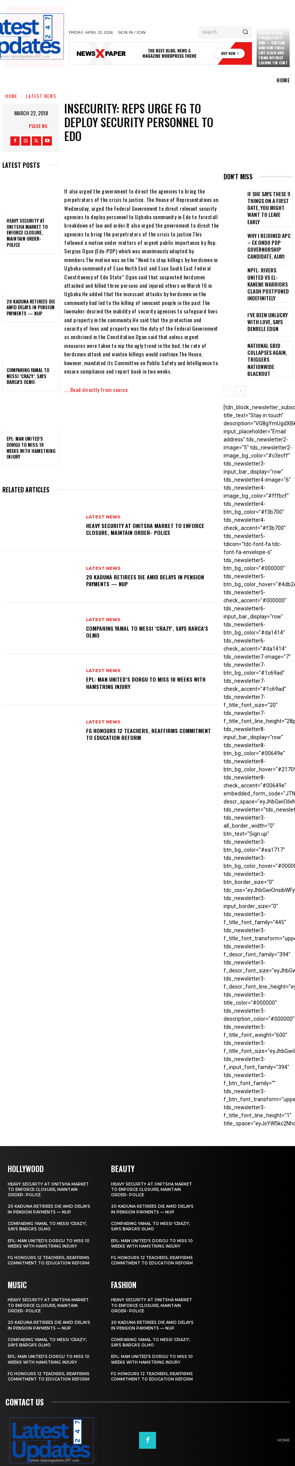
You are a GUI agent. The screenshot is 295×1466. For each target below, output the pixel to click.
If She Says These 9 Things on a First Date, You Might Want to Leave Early (268, 203)
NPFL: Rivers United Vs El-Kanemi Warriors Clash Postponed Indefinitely (268, 270)
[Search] (245, 32)
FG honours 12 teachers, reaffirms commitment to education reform (148, 733)
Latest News (41, 96)
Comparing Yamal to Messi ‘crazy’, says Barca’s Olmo (28, 376)
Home (11, 96)
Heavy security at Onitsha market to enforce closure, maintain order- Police (27, 232)
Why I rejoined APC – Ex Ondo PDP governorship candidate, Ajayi (269, 237)
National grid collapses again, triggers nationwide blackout (267, 337)
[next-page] (240, 367)
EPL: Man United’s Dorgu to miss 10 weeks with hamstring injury (31, 447)
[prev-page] (228, 367)
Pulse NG (38, 126)
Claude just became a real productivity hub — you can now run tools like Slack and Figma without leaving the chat (273, 45)
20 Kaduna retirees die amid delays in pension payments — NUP (31, 307)
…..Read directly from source (96, 389)
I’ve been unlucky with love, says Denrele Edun (268, 304)
